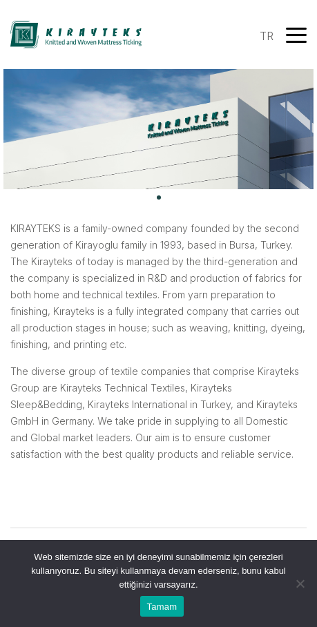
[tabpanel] (158, 129)
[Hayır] (300, 583)
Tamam (162, 606)
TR (266, 36)
